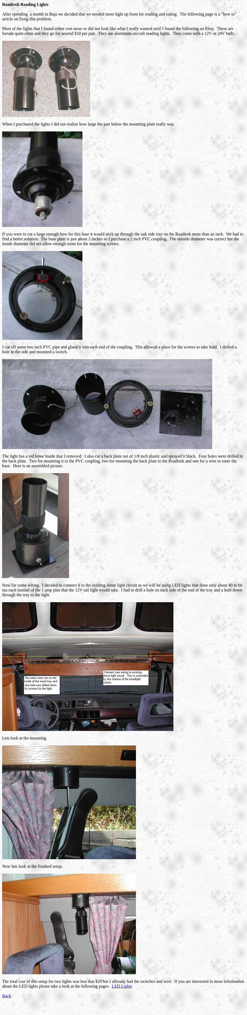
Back (6, 996)
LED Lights (122, 986)
